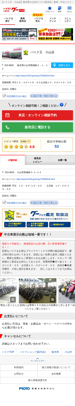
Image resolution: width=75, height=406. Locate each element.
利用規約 (19, 367)
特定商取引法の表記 (17, 96)
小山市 (68, 352)
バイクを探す (8, 19)
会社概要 (56, 373)
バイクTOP (8, 352)
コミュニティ (67, 19)
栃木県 (55, 352)
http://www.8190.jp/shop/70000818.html (35, 75)
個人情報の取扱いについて (56, 367)
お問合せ (19, 373)
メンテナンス (52, 19)
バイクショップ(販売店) (33, 352)
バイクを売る (38, 19)
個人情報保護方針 (37, 380)
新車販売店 (22, 19)
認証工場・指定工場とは (45, 96)
